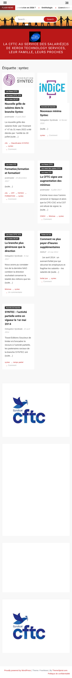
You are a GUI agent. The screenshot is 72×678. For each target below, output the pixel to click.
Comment (12, 149)
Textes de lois (46, 235)
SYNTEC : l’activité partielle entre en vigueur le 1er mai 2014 (16, 318)
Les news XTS (11, 164)
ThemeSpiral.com (59, 670)
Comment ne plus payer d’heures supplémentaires (50, 243)
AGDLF (43, 252)
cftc (6, 143)
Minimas (52, 216)
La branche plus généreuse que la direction (15, 247)
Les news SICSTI (12, 99)
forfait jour (44, 278)
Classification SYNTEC (20, 143)
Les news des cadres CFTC (51, 168)
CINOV (43, 216)
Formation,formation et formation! (17, 171)
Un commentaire (15, 292)
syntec (10, 146)
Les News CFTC (12, 91)
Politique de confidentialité (59, 674)
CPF (13, 193)
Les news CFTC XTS (13, 95)
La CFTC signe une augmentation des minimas (51, 181)
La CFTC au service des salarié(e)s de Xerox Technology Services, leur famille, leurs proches (36, 48)
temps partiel (18, 362)
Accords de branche (48, 107)
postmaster (9, 117)
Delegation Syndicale (49, 120)
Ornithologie (48, 7)
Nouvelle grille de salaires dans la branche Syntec (15, 108)
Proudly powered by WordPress (17, 670)
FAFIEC (21, 193)
